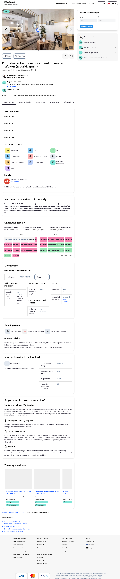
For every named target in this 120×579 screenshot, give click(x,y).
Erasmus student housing (44, 554)
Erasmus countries (18, 545)
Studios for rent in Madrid (13, 526)
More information (13, 86)
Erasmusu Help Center (68, 541)
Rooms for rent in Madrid (13, 531)
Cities (84, 3)
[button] (55, 96)
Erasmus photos (42, 563)
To (98, 17)
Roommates (76, 3)
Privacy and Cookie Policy (69, 551)
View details (14, 182)
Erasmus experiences (43, 548)
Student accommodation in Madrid (17, 529)
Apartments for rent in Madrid (15, 524)
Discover (91, 3)
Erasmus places (41, 551)
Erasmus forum (41, 541)
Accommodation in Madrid (14, 521)
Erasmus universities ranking (21, 554)
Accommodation (63, 3)
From (81, 17)
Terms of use (65, 548)
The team (64, 545)
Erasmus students (18, 557)
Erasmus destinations (19, 541)
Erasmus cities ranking (19, 551)
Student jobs (40, 557)
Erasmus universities (18, 548)
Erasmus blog (41, 545)
